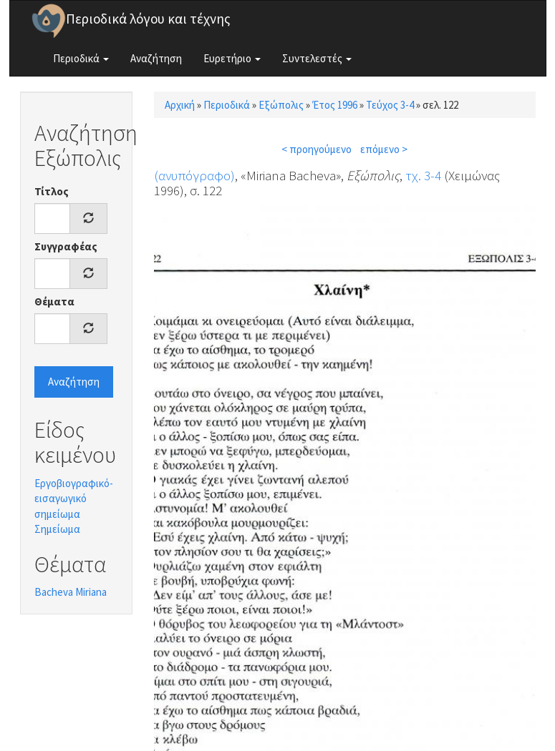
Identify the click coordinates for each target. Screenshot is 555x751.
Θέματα (54, 301)
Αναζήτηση (156, 58)
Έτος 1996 (334, 105)
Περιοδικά (81, 58)
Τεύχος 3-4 (390, 105)
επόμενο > (383, 149)
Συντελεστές (317, 58)
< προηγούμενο (316, 149)
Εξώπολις (281, 105)
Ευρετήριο (232, 58)
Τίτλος (51, 191)
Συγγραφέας (65, 246)
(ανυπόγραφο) (194, 175)
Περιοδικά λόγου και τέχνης (148, 18)
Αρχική (180, 105)
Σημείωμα (57, 529)
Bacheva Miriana (70, 592)
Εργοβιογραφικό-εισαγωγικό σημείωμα (73, 498)
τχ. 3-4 (423, 175)
